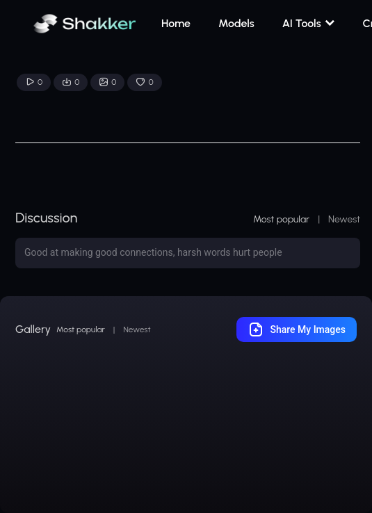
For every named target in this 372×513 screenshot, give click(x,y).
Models (236, 23)
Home (176, 23)
